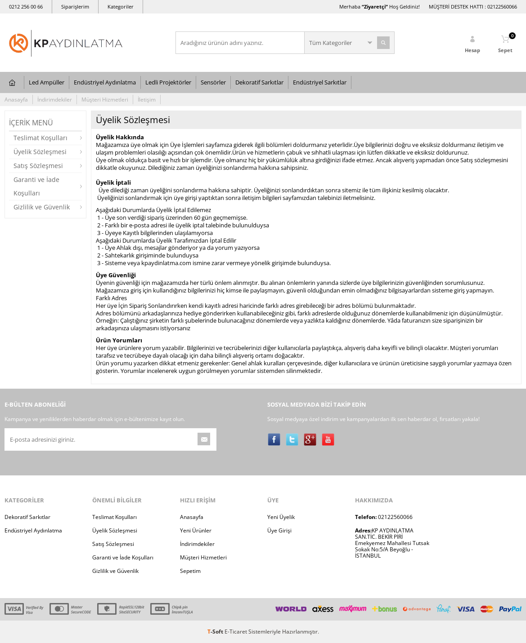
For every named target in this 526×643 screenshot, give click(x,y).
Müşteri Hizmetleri (104, 99)
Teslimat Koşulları (40, 137)
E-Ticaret (236, 631)
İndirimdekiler (54, 99)
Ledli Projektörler (168, 82)
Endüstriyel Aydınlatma (105, 82)
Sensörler (213, 82)
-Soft (216, 631)
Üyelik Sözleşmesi (40, 151)
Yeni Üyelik (281, 517)
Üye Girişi (279, 530)
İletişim (147, 99)
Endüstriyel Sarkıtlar (319, 82)
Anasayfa (16, 99)
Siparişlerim (75, 6)
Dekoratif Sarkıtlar (259, 82)
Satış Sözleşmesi (38, 165)
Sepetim (190, 571)
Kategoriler (121, 6)
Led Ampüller (46, 82)
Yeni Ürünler (195, 530)
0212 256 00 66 (26, 6)
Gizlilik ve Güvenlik (41, 207)
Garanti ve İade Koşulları (36, 186)
